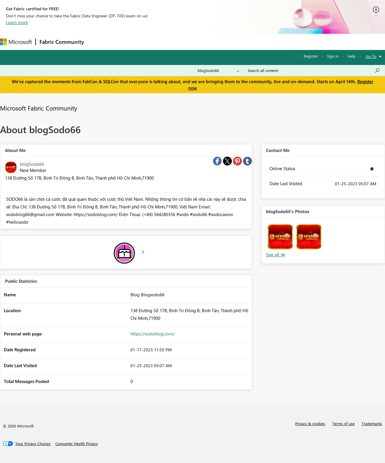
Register (311, 56)
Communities (174, 41)
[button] (280, 237)
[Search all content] (314, 70)
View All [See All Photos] (275, 254)
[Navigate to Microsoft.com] (16, 42)
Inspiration (123, 41)
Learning (222, 41)
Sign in (332, 56)
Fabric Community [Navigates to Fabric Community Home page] (61, 41)
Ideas (147, 41)
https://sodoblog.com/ (152, 334)
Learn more (17, 22)
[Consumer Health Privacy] (76, 443)
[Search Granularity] (218, 70)
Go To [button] (371, 56)
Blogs (200, 41)
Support (248, 41)
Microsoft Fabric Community (38, 108)
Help (352, 56)
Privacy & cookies (310, 423)
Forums (97, 41)
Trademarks (372, 423)
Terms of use (343, 423)
